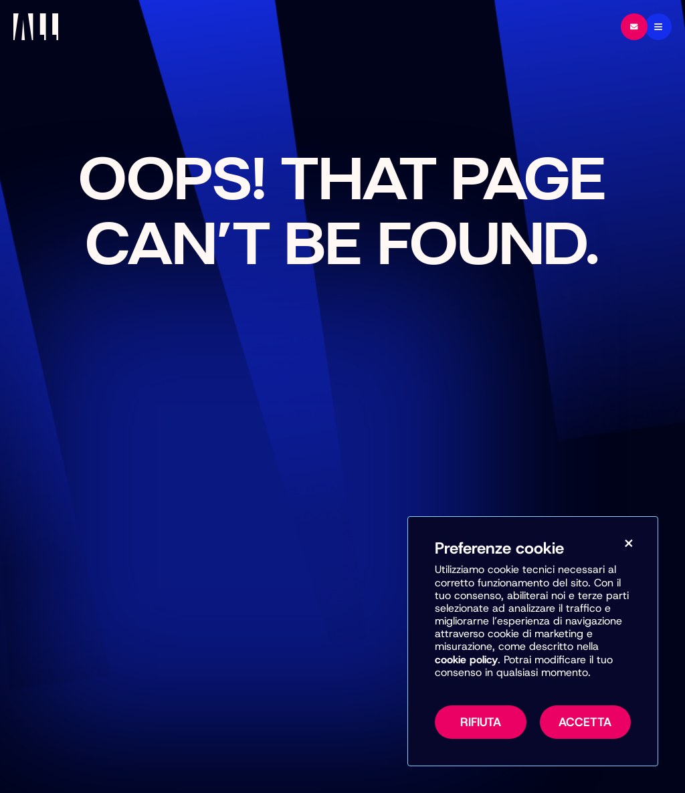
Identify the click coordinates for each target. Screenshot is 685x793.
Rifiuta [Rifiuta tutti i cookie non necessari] (480, 722)
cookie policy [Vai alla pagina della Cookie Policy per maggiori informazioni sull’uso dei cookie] (466, 660)
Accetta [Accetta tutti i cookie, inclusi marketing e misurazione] (585, 722)
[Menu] (658, 26)
